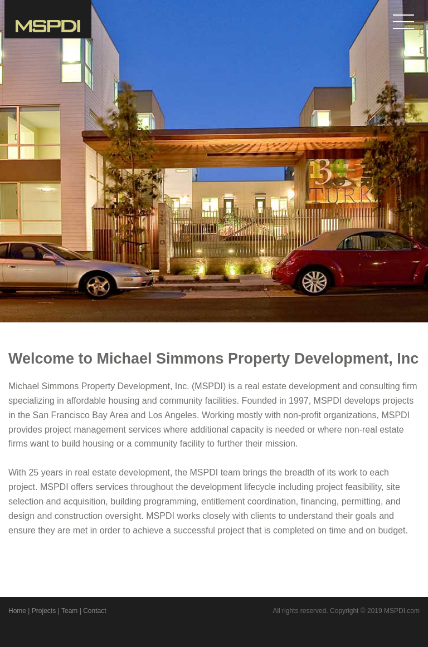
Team (69, 611)
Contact (94, 611)
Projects (44, 611)
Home (17, 611)
